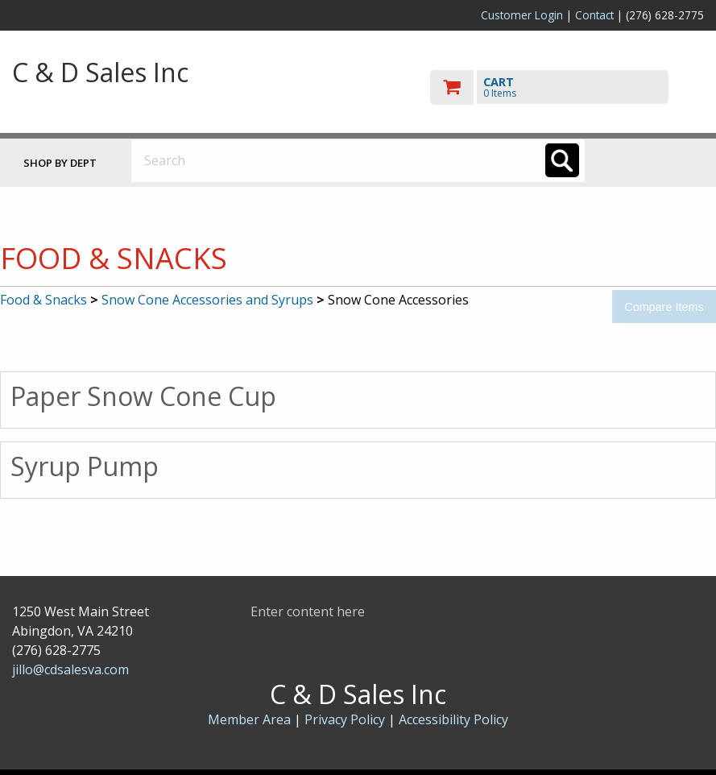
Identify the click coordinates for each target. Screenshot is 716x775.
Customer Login (522, 15)
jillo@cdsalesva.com (70, 669)
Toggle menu (655, 159)
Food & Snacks (43, 300)
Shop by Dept (60, 162)
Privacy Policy (346, 719)
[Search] (562, 160)
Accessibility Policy (453, 719)
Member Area (249, 719)
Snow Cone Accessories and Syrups (207, 300)
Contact (594, 15)
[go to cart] (567, 87)
